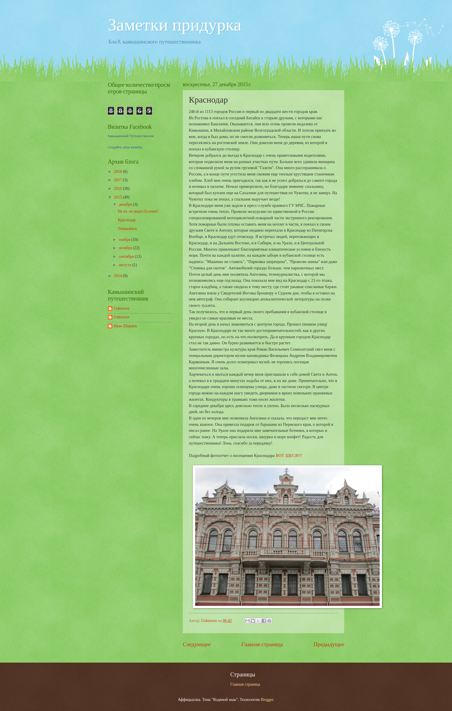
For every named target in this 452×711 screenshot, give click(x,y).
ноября (125, 239)
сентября (127, 256)
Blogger (267, 699)
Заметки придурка (174, 24)
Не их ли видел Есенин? (138, 211)
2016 (118, 188)
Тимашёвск (127, 228)
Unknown (121, 308)
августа (125, 265)
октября (126, 248)
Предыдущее (329, 644)
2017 (118, 180)
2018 (118, 171)
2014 (118, 276)
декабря (126, 204)
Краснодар (126, 220)
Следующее (197, 644)
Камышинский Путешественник (131, 136)
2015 (118, 197)
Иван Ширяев (125, 326)
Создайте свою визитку (125, 147)
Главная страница (262, 644)
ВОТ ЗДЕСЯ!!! (289, 455)
